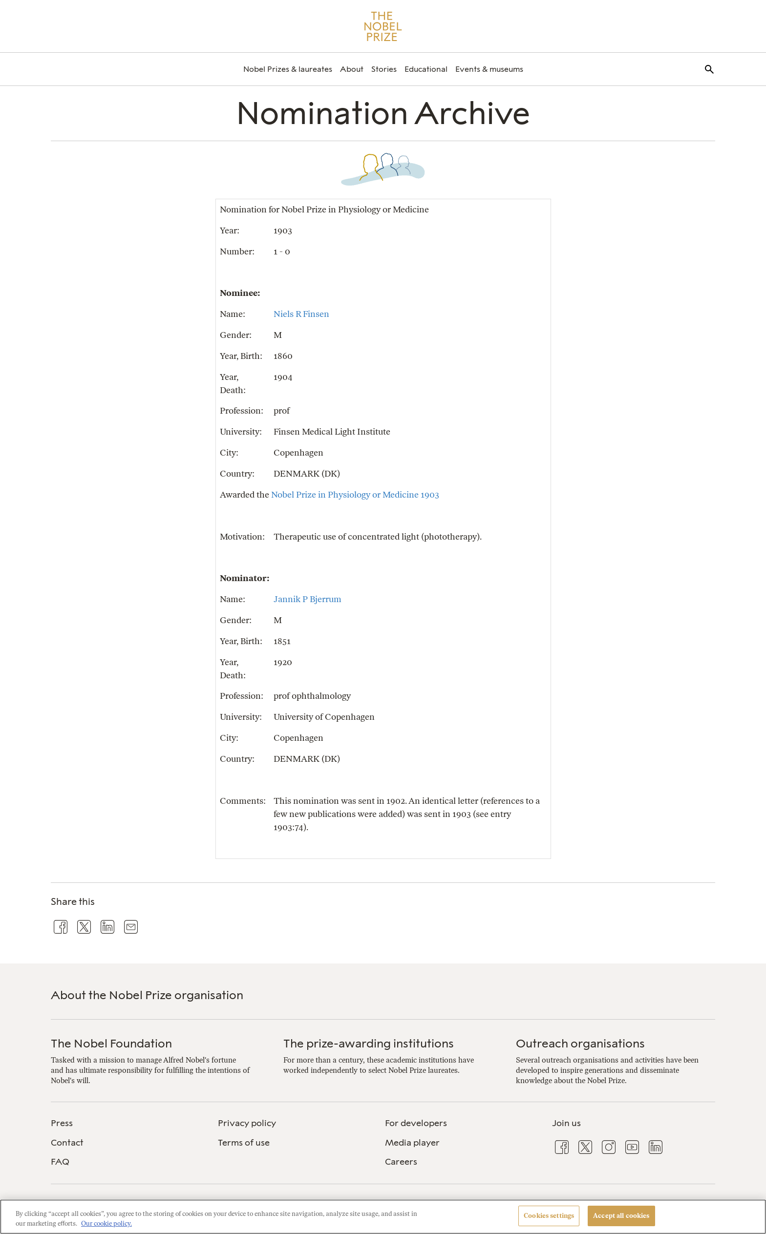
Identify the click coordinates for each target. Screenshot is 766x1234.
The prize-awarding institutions (368, 1043)
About (351, 69)
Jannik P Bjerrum (307, 599)
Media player (412, 1142)
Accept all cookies (621, 1215)
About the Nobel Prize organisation (147, 995)
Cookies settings (549, 1215)
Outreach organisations (580, 1043)
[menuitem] (287, 69)
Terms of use (244, 1142)
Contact (67, 1142)
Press (62, 1123)
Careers (401, 1161)
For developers (416, 1123)
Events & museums (489, 69)
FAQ (60, 1161)
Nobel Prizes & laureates (287, 69)
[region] (383, 1216)
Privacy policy (247, 1123)
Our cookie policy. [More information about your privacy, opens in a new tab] (106, 1223)
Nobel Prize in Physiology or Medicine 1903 (355, 494)
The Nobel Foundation (111, 1043)
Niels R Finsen (301, 314)
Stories (384, 69)
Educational (425, 69)
